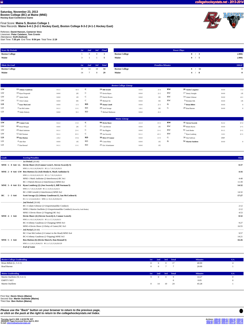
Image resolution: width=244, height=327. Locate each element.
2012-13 (240, 323)
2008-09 (209, 323)
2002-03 (240, 319)
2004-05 (217, 321)
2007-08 (240, 321)
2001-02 (232, 319)
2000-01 (225, 319)
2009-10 (217, 323)
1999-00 (217, 319)
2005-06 (225, 321)
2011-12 (232, 323)
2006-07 (232, 321)
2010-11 (225, 323)
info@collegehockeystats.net (18, 323)
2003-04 (209, 321)
